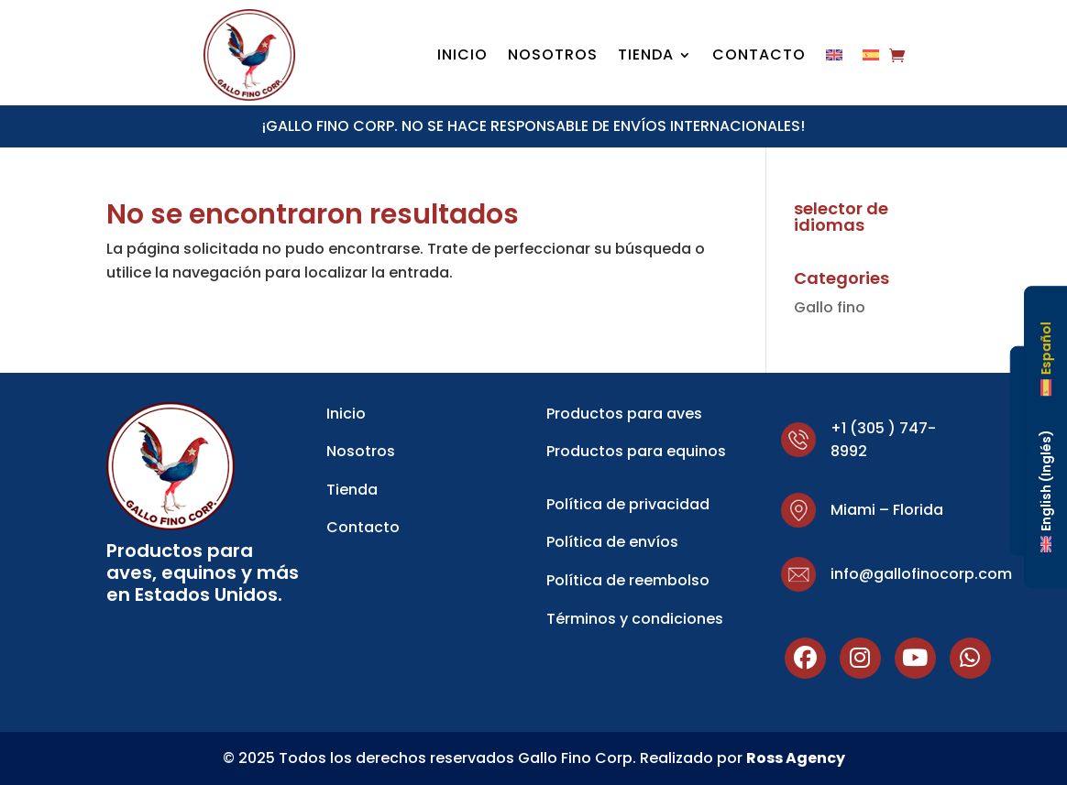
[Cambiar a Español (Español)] (1046, 359)
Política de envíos (612, 541)
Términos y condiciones (634, 618)
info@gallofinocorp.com (921, 573)
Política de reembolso (628, 580)
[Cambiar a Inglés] (834, 59)
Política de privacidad (628, 504)
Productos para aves (624, 413)
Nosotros (553, 57)
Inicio (462, 57)
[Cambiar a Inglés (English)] (1046, 490)
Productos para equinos (636, 451)
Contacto (759, 57)
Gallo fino (829, 307)
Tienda (646, 57)
